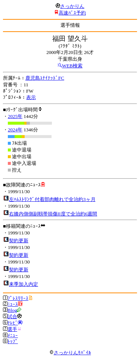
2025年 (15, 116)
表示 (31, 97)
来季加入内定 (23, 284)
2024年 (15, 129)
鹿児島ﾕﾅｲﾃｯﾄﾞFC (44, 78)
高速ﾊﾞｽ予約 (72, 13)
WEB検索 (72, 65)
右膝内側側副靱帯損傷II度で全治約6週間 (53, 214)
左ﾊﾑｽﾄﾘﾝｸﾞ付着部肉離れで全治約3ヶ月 (52, 199)
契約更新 (18, 240)
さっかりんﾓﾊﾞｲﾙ (70, 352)
